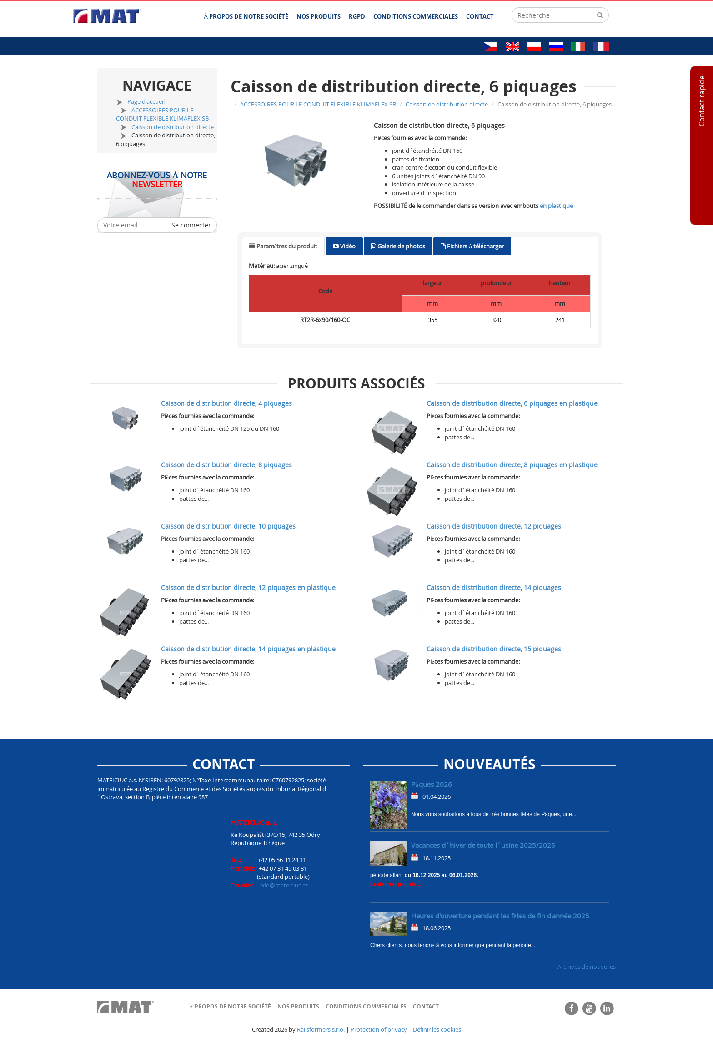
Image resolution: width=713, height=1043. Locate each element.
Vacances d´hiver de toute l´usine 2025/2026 (483, 845)
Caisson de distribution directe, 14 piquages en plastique (248, 649)
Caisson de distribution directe (172, 127)
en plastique (556, 206)
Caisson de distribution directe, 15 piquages (494, 649)
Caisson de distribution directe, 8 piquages (226, 464)
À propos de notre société (230, 1006)
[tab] (283, 246)
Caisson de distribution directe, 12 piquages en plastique (248, 587)
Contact (426, 1006)
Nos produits (298, 1006)
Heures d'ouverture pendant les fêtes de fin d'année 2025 (500, 915)
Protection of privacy (379, 1029)
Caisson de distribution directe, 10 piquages (228, 526)
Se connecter (191, 225)
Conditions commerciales (366, 1006)
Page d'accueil (146, 101)
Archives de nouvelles (586, 966)
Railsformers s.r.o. (321, 1029)
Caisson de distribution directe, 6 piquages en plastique (512, 403)
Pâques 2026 (431, 784)
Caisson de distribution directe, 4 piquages (226, 403)
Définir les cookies (437, 1029)
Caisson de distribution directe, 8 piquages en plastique (512, 464)
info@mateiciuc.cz (283, 885)
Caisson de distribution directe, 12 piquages (494, 526)
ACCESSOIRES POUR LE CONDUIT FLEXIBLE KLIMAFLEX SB (162, 114)
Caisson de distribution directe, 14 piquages (494, 587)
